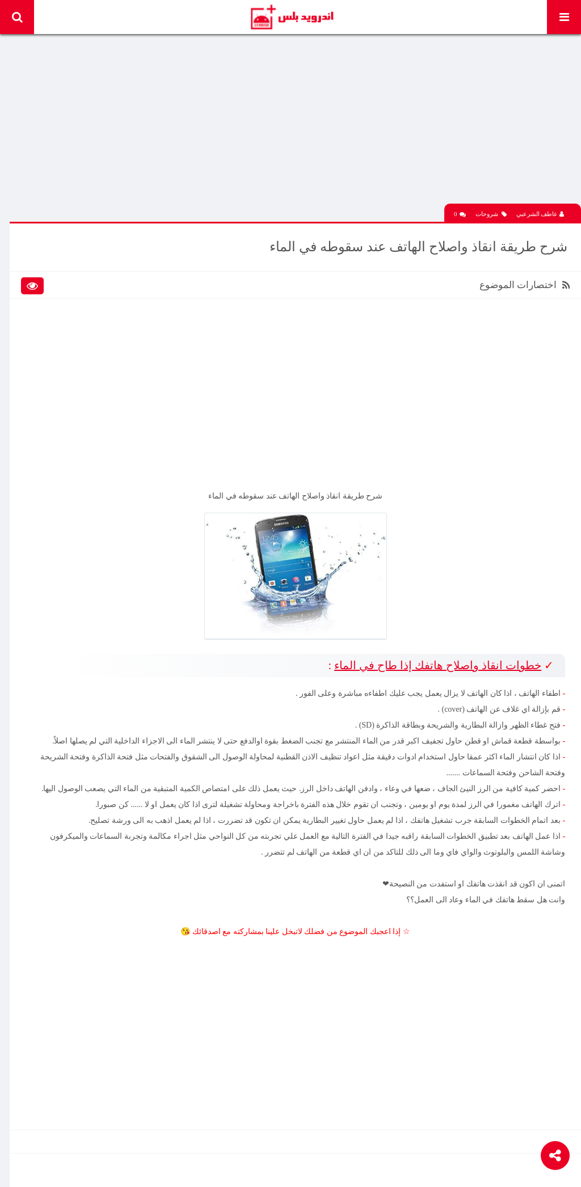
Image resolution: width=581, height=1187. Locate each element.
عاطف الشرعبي (540, 211)
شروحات (491, 212)
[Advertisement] (296, 122)
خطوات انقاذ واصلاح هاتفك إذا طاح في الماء (436, 660)
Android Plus (291, 17)
